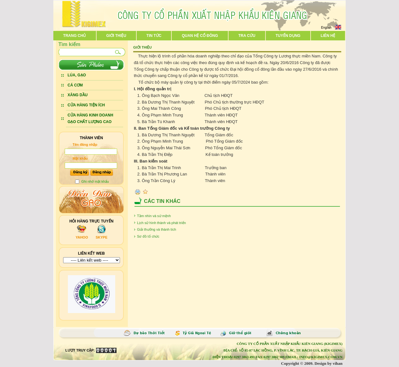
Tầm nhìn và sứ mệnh (155, 216)
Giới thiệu (116, 35)
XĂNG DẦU (77, 95)
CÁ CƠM (75, 85)
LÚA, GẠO (77, 75)
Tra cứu (246, 35)
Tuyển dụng (288, 35)
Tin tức (154, 35)
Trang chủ (74, 35)
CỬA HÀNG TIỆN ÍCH (86, 105)
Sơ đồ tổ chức (149, 236)
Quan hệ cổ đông (200, 35)
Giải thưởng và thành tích (157, 229)
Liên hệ (328, 35)
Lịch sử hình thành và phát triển (162, 223)
